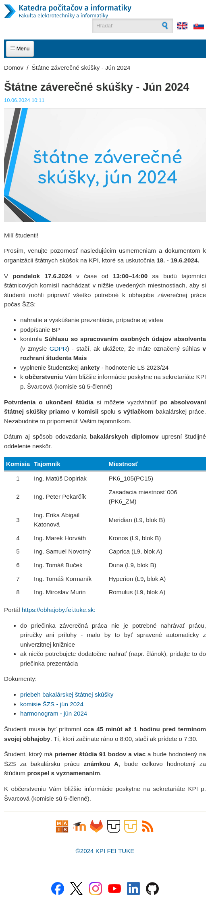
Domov (13, 67)
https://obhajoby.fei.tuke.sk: (59, 609)
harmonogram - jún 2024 (53, 713)
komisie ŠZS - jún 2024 (51, 704)
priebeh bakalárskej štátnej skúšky (66, 694)
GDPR (58, 348)
